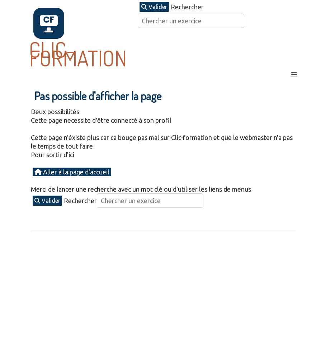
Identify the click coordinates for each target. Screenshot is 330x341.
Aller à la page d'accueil (71, 172)
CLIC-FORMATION (78, 53)
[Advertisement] (165, 289)
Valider (154, 7)
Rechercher (187, 6)
